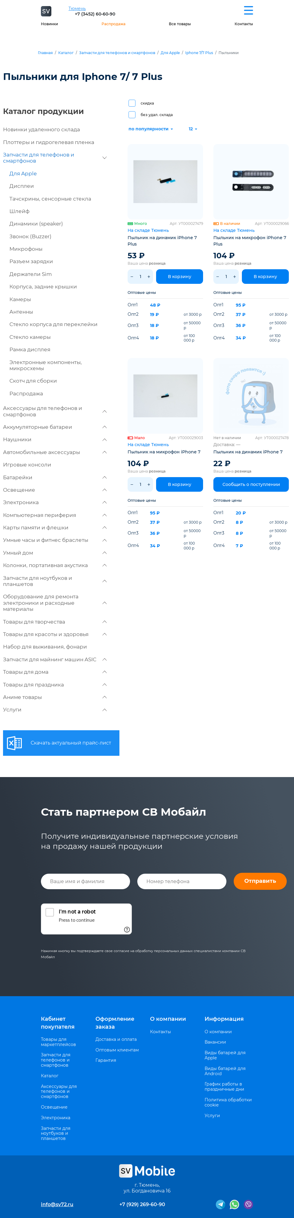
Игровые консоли (27, 465)
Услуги (55, 710)
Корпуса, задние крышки (43, 287)
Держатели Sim (30, 274)
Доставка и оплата (116, 1039)
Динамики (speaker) (36, 224)
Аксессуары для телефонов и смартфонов (55, 411)
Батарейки (55, 477)
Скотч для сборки (33, 381)
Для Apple (170, 53)
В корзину (179, 276)
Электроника (55, 502)
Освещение (55, 490)
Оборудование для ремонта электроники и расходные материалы (55, 603)
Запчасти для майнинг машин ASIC (55, 659)
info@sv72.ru (57, 1204)
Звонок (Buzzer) (30, 236)
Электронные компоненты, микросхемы (45, 365)
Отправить (260, 881)
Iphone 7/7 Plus (199, 53)
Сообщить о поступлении (251, 484)
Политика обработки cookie (228, 1102)
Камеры (20, 299)
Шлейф (19, 211)
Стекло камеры (30, 337)
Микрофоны (25, 249)
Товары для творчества (55, 622)
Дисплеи (21, 186)
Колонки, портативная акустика (55, 565)
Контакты (244, 24)
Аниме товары (55, 697)
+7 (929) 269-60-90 (142, 1204)
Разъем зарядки (31, 261)
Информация (224, 1019)
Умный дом (55, 553)
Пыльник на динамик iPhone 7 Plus (162, 241)
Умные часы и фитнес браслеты (55, 540)
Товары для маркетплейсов (58, 1042)
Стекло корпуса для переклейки (53, 324)
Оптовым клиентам (117, 1050)
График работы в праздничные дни (224, 1087)
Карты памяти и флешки (55, 528)
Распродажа (113, 24)
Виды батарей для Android (225, 1071)
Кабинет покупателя (58, 1023)
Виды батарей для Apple (225, 1055)
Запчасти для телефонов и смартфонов (117, 53)
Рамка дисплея (29, 349)
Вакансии (215, 1042)
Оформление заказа (114, 1023)
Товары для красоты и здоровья (55, 634)
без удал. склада (157, 114)
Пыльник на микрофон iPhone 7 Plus (249, 241)
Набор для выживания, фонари (45, 647)
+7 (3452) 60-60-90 (95, 14)
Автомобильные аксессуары (55, 452)
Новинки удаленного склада (41, 129)
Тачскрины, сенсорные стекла (50, 199)
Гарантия (105, 1060)
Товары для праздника (55, 685)
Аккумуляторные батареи (55, 427)
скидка (147, 103)
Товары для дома (55, 672)
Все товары (180, 24)
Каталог (66, 53)
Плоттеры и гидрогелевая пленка (48, 142)
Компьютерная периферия (55, 515)
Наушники (55, 439)
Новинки (49, 24)
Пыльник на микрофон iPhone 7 (164, 452)
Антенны (21, 312)
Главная (45, 53)
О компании (168, 1019)
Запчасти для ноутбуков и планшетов (55, 581)
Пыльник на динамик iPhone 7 (247, 452)
